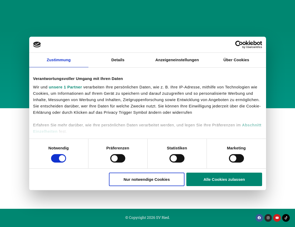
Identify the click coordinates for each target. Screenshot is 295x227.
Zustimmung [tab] (59, 60)
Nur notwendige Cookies (146, 179)
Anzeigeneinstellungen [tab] (177, 60)
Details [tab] (117, 60)
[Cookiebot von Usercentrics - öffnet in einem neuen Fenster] (239, 45)
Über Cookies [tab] (236, 60)
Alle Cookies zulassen (224, 179)
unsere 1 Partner (65, 86)
